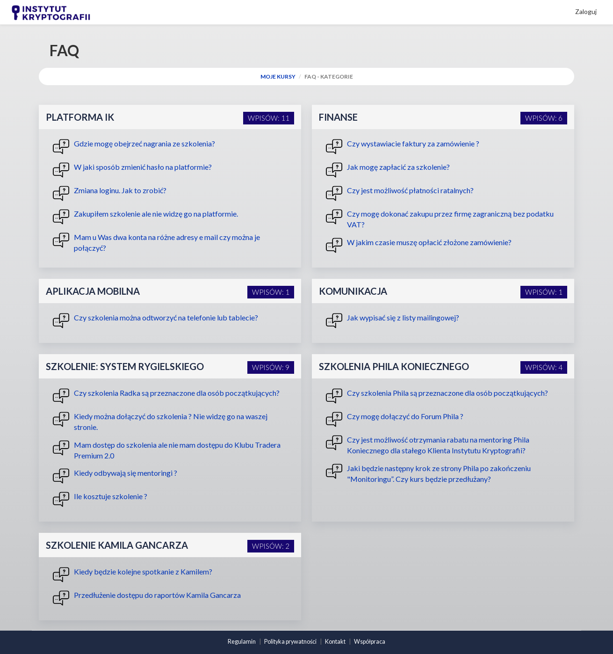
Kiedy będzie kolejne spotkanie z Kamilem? (132, 575)
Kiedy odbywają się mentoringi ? (115, 476)
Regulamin (242, 641)
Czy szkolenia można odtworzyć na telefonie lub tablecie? (155, 320)
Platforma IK (80, 117)
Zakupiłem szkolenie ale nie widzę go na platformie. (145, 217)
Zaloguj (586, 11)
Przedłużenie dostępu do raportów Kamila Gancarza (147, 598)
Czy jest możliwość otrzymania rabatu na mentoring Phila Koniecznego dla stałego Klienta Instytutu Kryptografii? (427, 445)
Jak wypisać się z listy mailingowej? (392, 320)
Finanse (338, 117)
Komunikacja (353, 291)
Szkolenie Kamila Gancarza (117, 545)
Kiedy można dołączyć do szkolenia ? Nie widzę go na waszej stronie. (160, 421)
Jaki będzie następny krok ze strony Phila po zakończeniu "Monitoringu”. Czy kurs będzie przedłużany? (428, 473)
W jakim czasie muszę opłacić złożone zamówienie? (419, 245)
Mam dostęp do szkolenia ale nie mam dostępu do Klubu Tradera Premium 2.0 (167, 450)
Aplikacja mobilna (93, 291)
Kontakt (335, 641)
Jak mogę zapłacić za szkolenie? (388, 170)
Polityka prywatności (290, 641)
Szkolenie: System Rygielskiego (125, 366)
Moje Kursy (278, 76)
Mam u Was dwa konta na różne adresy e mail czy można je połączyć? (156, 242)
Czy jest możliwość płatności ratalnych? (400, 193)
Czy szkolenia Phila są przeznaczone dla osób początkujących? (437, 396)
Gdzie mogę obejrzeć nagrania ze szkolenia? (134, 146)
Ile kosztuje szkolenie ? (100, 499)
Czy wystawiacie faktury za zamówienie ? (402, 146)
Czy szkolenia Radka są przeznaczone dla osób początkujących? (166, 396)
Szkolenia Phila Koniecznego (394, 366)
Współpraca (369, 641)
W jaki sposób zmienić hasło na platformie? (132, 170)
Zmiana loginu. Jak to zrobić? (109, 193)
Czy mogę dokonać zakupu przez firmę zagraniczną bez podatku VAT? (440, 219)
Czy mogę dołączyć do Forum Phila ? (394, 419)
